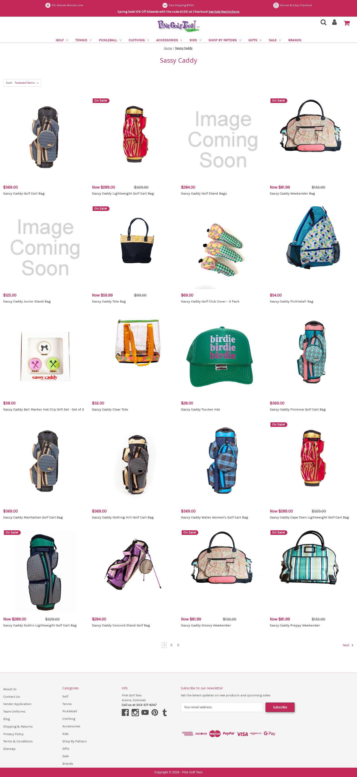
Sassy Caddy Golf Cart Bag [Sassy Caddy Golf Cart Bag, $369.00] (24, 193)
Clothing (139, 40)
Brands (294, 40)
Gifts (255, 40)
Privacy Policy (13, 734)
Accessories (169, 40)
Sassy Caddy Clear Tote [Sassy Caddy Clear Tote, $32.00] (110, 409)
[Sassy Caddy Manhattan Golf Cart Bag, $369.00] (45, 463)
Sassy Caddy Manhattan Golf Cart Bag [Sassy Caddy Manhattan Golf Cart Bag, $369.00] (33, 517)
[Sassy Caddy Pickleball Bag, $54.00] (311, 247)
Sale (275, 40)
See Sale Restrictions (224, 12)
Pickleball (110, 40)
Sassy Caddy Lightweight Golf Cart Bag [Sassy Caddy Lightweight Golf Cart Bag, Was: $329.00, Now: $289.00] (123, 193)
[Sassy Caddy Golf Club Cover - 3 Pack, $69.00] (223, 247)
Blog (6, 719)
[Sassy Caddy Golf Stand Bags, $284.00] (223, 139)
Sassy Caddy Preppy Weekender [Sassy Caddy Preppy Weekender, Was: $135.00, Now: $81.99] (295, 625)
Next (348, 645)
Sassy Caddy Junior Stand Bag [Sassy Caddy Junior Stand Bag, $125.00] (27, 301)
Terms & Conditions (18, 741)
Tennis (83, 40)
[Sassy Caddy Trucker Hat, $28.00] (223, 355)
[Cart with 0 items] (346, 23)
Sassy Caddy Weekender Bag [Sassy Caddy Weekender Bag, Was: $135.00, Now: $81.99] (292, 193)
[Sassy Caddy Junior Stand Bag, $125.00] (45, 247)
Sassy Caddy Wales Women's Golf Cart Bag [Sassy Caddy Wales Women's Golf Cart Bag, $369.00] (214, 517)
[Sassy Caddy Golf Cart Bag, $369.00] (45, 139)
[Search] (322, 24)
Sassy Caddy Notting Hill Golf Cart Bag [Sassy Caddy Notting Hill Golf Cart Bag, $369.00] (123, 517)
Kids (195, 40)
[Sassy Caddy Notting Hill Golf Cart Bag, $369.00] (134, 463)
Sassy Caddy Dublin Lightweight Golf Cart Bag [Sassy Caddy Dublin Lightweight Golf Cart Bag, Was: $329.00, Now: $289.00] (40, 625)
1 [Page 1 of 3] (164, 645)
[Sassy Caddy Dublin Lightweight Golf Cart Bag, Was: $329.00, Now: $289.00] (45, 571)
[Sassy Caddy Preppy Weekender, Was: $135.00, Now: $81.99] (311, 571)
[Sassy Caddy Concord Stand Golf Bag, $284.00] (134, 571)
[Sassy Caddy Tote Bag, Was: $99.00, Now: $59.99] (134, 247)
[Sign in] (334, 24)
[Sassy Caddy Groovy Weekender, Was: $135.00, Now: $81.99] (223, 571)
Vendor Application (17, 704)
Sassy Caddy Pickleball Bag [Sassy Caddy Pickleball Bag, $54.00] (292, 301)
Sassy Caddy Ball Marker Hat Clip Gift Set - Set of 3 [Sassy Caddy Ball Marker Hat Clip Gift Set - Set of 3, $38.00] (43, 409)
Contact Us (11, 697)
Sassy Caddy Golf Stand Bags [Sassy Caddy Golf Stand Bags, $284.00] (204, 193)
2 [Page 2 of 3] (171, 645)
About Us (10, 689)
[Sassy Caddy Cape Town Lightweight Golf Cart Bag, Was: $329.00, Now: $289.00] (311, 463)
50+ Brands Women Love (64, 5)
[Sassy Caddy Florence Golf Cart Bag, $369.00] (311, 355)
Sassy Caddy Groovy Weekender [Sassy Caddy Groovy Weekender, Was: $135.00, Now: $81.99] (206, 625)
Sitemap (9, 749)
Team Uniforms (14, 711)
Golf (62, 40)
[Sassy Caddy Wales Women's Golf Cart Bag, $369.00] (223, 463)
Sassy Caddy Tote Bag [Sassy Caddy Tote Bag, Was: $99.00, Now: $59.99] (109, 301)
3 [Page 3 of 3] (178, 645)
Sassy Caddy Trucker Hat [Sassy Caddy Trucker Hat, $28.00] (200, 409)
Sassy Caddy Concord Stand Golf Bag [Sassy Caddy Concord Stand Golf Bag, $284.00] (121, 625)
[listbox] (27, 82)
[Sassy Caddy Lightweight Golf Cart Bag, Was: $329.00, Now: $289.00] (134, 139)
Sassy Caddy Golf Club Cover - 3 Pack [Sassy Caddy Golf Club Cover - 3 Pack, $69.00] (210, 301)
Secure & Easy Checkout (292, 5)
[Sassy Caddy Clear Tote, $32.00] (134, 355)
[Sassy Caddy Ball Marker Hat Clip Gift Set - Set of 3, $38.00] (45, 355)
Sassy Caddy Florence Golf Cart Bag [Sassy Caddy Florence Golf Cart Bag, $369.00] (298, 409)
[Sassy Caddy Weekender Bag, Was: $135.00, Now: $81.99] (311, 139)
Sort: (9, 83)
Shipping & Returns (18, 726)
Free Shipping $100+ (178, 5)
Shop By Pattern (225, 40)
